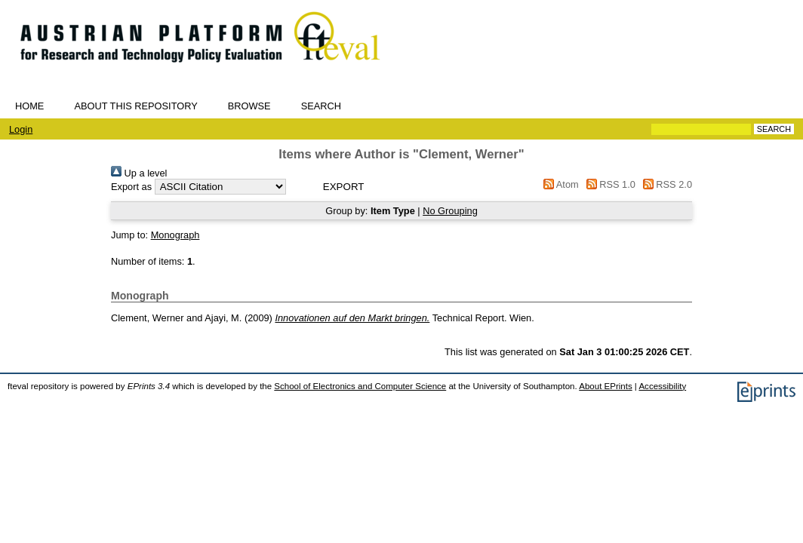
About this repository (135, 106)
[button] (343, 186)
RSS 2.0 (665, 184)
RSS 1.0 (608, 184)
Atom (559, 184)
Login (20, 129)
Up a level (139, 173)
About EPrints (605, 386)
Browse (249, 106)
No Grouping (450, 210)
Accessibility (662, 386)
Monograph (175, 235)
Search (321, 106)
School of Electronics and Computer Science (360, 386)
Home (29, 106)
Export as (131, 186)
